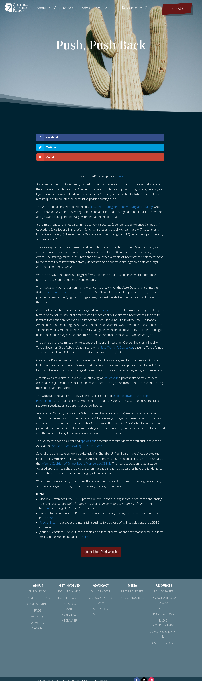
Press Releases (132, 572)
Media (109, 8)
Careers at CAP (163, 623)
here (120, 157)
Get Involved (64, 8)
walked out (111, 358)
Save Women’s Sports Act (116, 328)
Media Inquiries (132, 578)
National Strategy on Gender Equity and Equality (122, 187)
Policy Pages (163, 572)
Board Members (37, 585)
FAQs (37, 591)
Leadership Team (38, 578)
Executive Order (109, 291)
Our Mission (37, 572)
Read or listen (48, 503)
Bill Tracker (100, 572)
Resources (130, 8)
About (41, 8)
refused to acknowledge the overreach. (77, 426)
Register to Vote (69, 578)
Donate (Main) (69, 572)
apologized (88, 421)
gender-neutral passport (57, 273)
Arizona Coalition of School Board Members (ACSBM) (76, 444)
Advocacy (89, 8)
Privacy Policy (38, 597)
